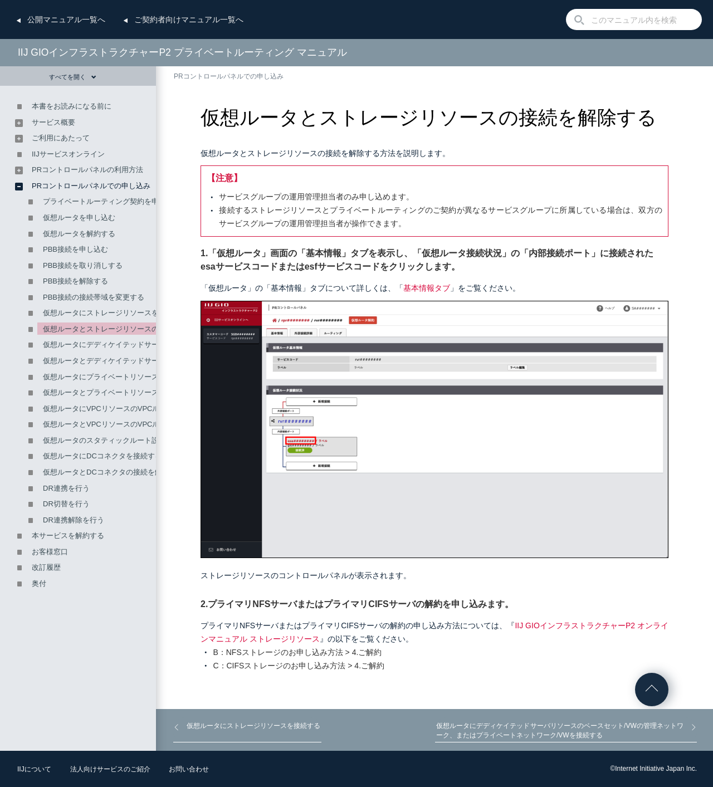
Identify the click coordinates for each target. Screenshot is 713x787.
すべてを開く (72, 77)
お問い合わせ (189, 769)
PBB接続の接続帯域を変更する (93, 297)
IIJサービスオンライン (68, 154)
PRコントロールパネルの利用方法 (87, 169)
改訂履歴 (46, 567)
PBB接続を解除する (75, 281)
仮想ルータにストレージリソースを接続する (115, 313)
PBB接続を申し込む (75, 249)
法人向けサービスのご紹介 (110, 769)
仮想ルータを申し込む (79, 217)
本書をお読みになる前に (71, 106)
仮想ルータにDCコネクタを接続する (102, 456)
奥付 (39, 583)
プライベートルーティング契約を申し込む (111, 201)
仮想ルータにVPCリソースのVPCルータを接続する (126, 408)
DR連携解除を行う (73, 520)
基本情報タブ (426, 287)
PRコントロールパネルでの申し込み (229, 76)
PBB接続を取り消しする (83, 265)
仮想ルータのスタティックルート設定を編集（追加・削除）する (148, 440)
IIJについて (34, 769)
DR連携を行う (66, 488)
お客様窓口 (50, 552)
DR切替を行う (66, 504)
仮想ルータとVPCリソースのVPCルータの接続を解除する (137, 424)
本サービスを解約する (68, 535)
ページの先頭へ (651, 689)
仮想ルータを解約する (79, 233)
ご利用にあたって (61, 138)
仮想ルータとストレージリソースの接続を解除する (126, 329)
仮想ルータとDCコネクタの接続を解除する (113, 472)
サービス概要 (53, 122)
